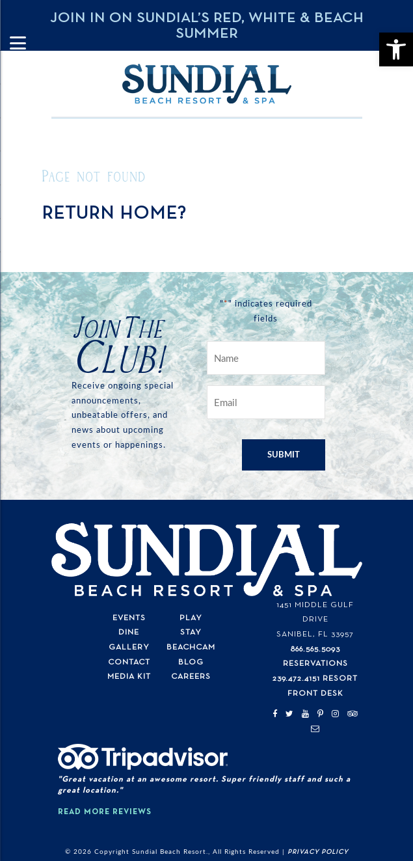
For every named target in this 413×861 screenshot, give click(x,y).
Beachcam (191, 647)
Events (129, 618)
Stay (191, 632)
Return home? (114, 213)
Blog (191, 662)
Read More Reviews (105, 812)
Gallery (129, 647)
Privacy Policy (318, 852)
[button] (396, 49)
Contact (129, 662)
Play (191, 618)
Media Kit (129, 676)
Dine (128, 632)
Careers (191, 676)
